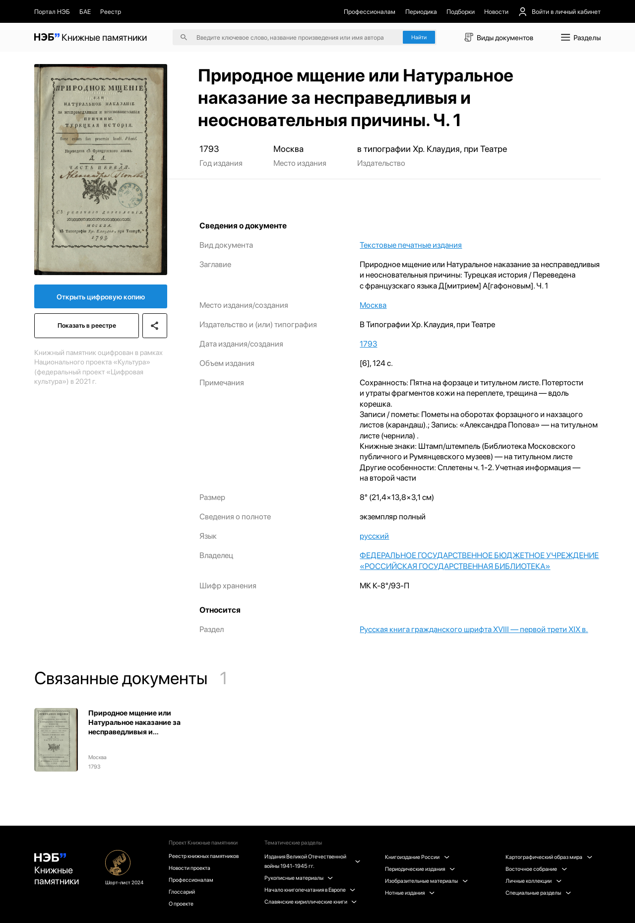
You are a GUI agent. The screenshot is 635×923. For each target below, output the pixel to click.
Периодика (421, 11)
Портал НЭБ (52, 11)
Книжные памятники (56, 870)
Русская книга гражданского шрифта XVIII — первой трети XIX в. (474, 629)
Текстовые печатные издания (411, 245)
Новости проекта (189, 867)
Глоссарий (182, 891)
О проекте (181, 903)
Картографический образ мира (549, 856)
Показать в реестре (87, 325)
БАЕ (85, 11)
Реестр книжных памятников (204, 855)
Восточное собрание (536, 868)
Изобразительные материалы (426, 880)
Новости (496, 11)
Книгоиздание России (417, 856)
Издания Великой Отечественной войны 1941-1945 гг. (312, 861)
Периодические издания (419, 868)
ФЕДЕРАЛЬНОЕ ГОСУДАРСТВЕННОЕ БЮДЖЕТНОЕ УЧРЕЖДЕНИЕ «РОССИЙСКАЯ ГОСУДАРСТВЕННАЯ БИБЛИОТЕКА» (479, 560)
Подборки (460, 11)
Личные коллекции (533, 880)
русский (374, 536)
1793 (368, 344)
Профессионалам (369, 11)
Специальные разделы (538, 892)
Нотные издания (409, 892)
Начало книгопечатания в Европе (309, 889)
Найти (419, 37)
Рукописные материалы (298, 877)
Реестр (110, 11)
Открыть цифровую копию (101, 296)
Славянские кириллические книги (310, 901)
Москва (373, 305)
